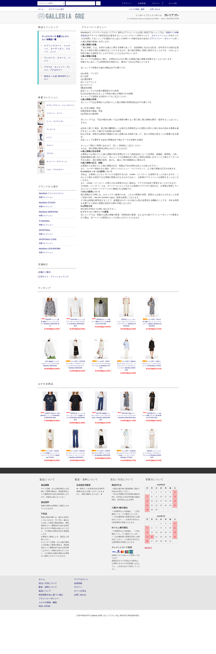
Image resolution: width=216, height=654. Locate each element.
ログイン (154, 3)
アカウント (124, 3)
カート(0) (171, 3)
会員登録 (140, 3)
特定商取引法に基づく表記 (51, 595)
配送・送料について (48, 587)
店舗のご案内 (44, 272)
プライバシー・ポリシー (161, 38)
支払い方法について (48, 583)
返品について (45, 591)
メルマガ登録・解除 (134, 9)
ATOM (47, 606)
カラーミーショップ (161, 35)
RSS (41, 606)
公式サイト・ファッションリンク (53, 276)
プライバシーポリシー (49, 598)
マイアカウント (81, 579)
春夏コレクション (46, 197)
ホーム (40, 9)
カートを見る (80, 591)
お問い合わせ (153, 9)
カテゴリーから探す (54, 9)
